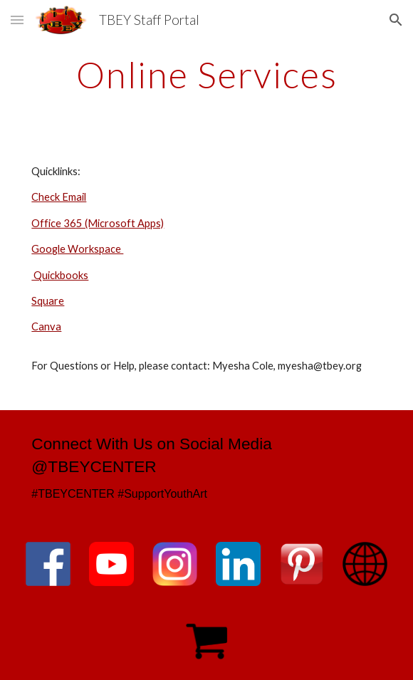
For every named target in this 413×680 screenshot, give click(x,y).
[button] (17, 19)
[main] (206, 74)
